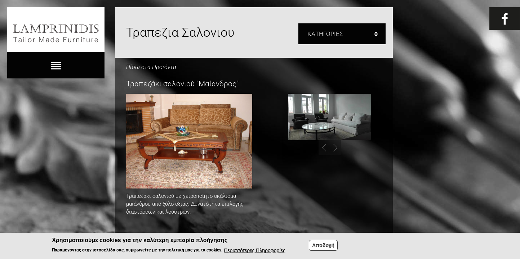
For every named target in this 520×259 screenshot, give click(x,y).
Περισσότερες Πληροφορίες (254, 251)
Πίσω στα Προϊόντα (151, 67)
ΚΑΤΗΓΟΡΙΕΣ (325, 33)
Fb (504, 18)
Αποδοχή (323, 246)
